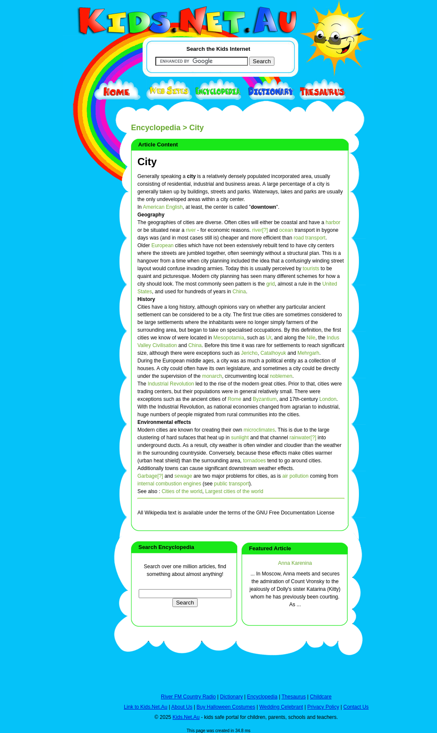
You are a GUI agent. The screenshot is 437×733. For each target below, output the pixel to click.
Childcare (321, 697)
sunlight (239, 438)
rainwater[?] (302, 438)
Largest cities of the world (234, 491)
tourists (311, 269)
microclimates (259, 430)
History (146, 299)
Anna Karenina (295, 563)
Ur (268, 338)
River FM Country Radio (188, 697)
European (162, 245)
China (239, 292)
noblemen (281, 376)
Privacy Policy (323, 707)
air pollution (296, 476)
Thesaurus (294, 697)
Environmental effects (164, 422)
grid (270, 284)
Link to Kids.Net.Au (145, 707)
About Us (181, 707)
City (147, 161)
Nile (310, 338)
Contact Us (355, 707)
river (190, 230)
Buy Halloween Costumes (225, 707)
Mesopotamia (228, 338)
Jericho (249, 353)
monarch (212, 376)
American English (163, 207)
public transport (231, 484)
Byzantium (265, 399)
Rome (234, 399)
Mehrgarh (308, 353)
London (327, 399)
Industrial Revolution (171, 384)
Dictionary (231, 697)
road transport (310, 238)
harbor (333, 222)
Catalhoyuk (273, 353)
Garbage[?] (150, 476)
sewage (183, 476)
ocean (286, 230)
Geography (150, 215)
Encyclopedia (156, 127)
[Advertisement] (84, 312)
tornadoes (254, 461)
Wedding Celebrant (281, 707)
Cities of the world (182, 491)
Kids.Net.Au (185, 717)
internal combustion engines (169, 484)
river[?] (260, 230)
